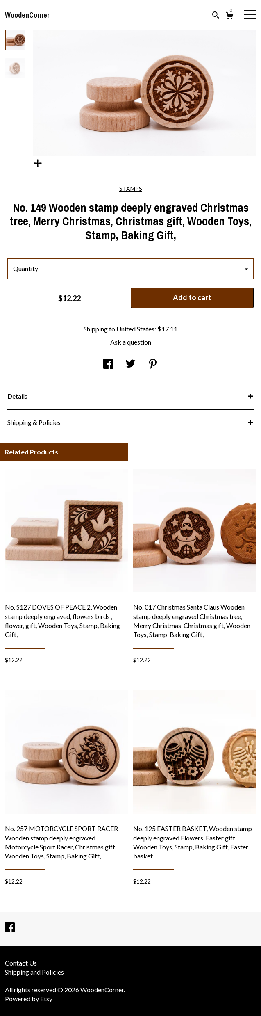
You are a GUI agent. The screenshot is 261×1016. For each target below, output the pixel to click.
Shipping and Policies (34, 972)
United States (135, 329)
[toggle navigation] (250, 14)
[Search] (216, 16)
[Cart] (230, 16)
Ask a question (130, 342)
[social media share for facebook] (108, 364)
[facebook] (10, 928)
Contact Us (21, 963)
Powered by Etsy (28, 998)
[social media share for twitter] (130, 364)
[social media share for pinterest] (153, 364)
